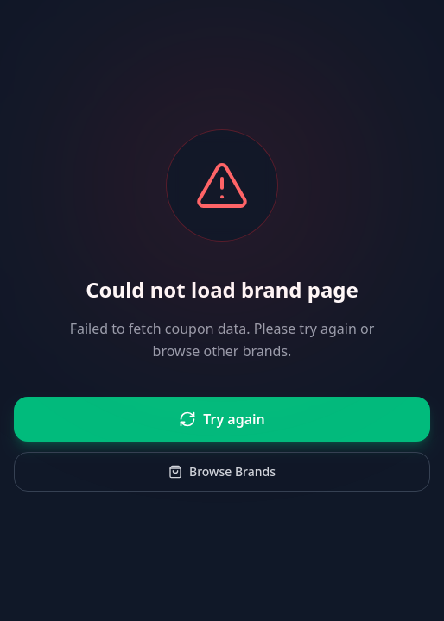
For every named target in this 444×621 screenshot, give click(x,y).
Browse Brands (222, 471)
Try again (222, 419)
